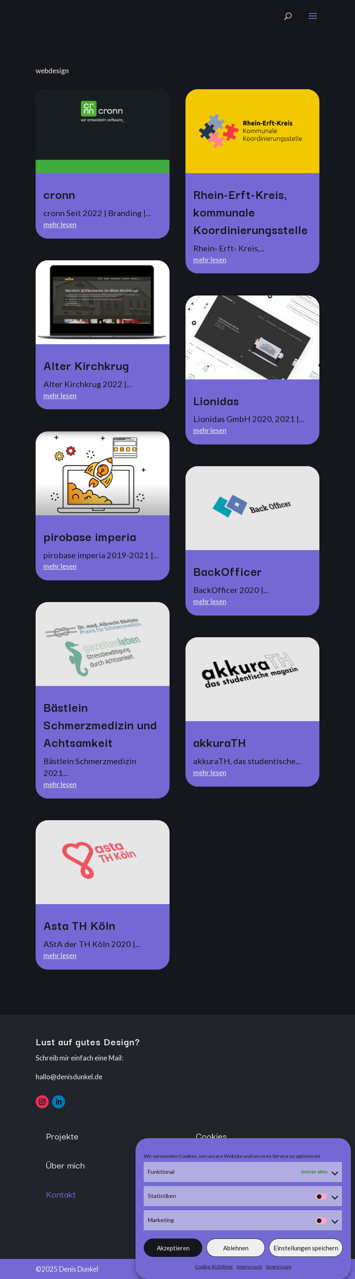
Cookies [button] (211, 1135)
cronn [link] (59, 194)
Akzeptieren (173, 1256)
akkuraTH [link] (219, 742)
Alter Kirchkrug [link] (86, 365)
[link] (102, 131)
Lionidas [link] (216, 400)
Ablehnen (236, 1256)
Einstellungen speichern (306, 1256)
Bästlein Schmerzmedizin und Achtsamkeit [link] (100, 724)
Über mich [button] (65, 1164)
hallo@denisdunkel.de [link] (69, 1076)
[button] (312, 21)
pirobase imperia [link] (89, 536)
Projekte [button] (62, 1135)
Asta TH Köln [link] (79, 925)
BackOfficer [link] (227, 571)
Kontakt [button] (61, 1193)
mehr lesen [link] (60, 224)
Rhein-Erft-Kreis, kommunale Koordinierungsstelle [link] (250, 211)
